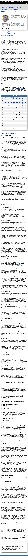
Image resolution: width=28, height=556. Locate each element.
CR (19, 100)
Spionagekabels (4, 7)
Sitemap (22, 1)
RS (22, 105)
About (17, 1)
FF (16, 100)
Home (2, 1)
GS (19, 105)
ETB (25, 103)
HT (8, 100)
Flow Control (12, 5)
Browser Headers (4, 9)
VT (14, 100)
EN (24, 3)
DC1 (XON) (14, 89)
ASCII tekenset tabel (8, 32)
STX (11, 98)
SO (22, 100)
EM (8, 105)
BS (5, 100)
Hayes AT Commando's (13, 9)
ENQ (19, 98)
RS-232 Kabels (19, 5)
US (25, 105)
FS (16, 105)
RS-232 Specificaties (5, 5)
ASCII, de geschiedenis (8, 31)
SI (25, 100)
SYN (22, 103)
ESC (14, 105)
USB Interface (11, 7)
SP (5, 107)
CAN (5, 105)
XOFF (15, 389)
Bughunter (18, 24)
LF (11, 100)
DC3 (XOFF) (20, 89)
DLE (5, 103)
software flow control (5, 387)
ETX (14, 98)
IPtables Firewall (18, 7)
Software (13, 1)
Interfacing (7, 1)
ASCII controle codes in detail (10, 33)
